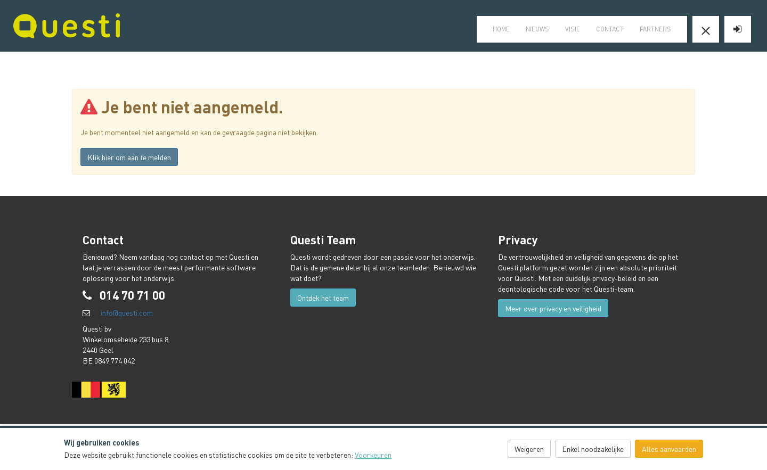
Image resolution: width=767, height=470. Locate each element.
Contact (610, 29)
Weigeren (529, 448)
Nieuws (537, 29)
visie (572, 29)
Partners (655, 29)
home (501, 29)
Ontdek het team (323, 297)
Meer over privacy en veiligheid (553, 308)
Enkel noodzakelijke (593, 448)
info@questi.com (127, 312)
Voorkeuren (373, 454)
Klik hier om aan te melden (129, 157)
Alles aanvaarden (669, 448)
